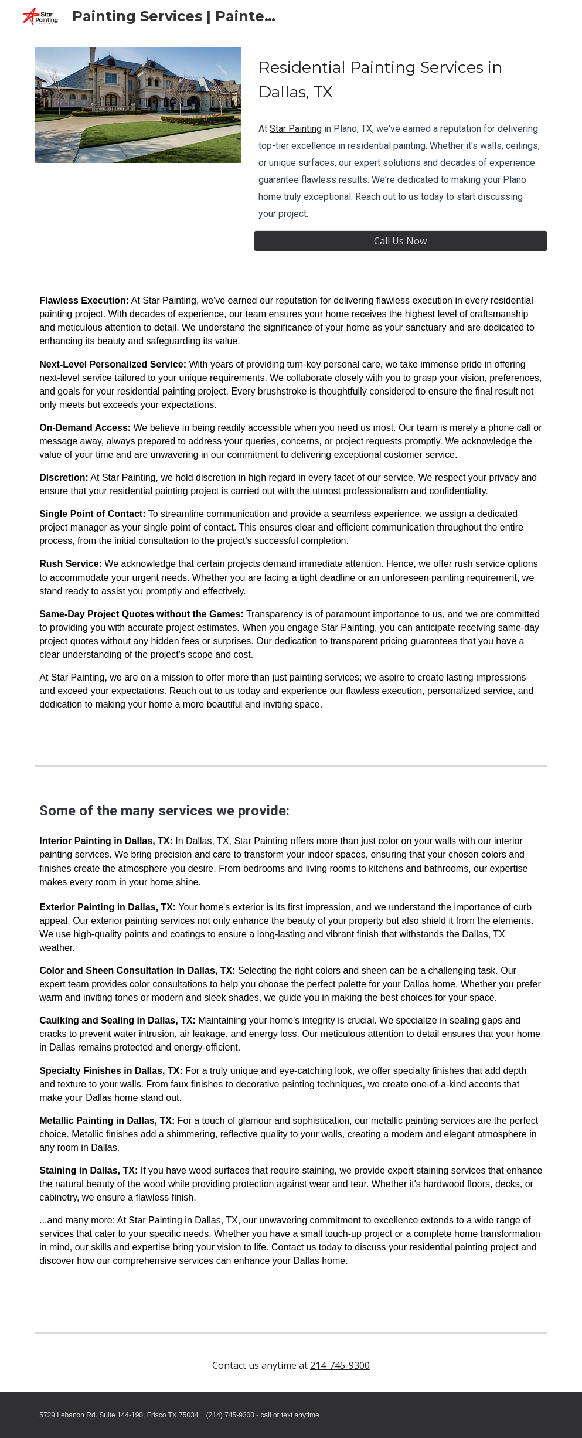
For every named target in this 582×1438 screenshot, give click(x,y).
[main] (400, 79)
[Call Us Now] (400, 241)
